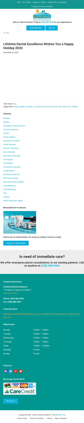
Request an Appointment (16, 243)
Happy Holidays (20, 107)
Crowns (6, 133)
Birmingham (27, 314)
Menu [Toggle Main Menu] (6, 33)
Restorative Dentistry (11, 174)
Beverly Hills (15, 314)
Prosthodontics (9, 171)
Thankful (74, 107)
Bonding (6, 118)
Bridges (6, 122)
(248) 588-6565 (47, 22)
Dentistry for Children (11, 141)
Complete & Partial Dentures (14, 126)
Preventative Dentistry (11, 167)
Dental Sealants (9, 137)
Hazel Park (54, 314)
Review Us (11, 401)
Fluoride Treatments (11, 148)
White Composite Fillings (13, 201)
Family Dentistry (9, 144)
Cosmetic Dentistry (10, 129)
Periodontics (8, 163)
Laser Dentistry (9, 152)
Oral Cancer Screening (11, 156)
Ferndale (45, 314)
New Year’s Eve (65, 107)
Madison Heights (67, 314)
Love (36, 107)
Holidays (29, 107)
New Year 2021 (52, 107)
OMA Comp (61, 415)
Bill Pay (51, 28)
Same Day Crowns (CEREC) (13, 182)
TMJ (5, 193)
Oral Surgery (8, 159)
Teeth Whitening (9, 189)
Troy (9, 317)
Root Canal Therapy (10, 178)
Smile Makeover (9, 186)
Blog (14, 104)
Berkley (6, 314)
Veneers (6, 197)
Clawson (37, 314)
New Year (42, 107)
